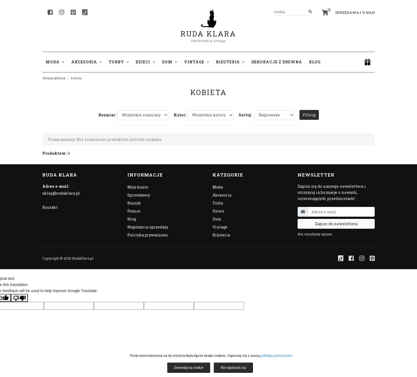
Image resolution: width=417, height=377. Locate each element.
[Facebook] (50, 12)
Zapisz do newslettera (336, 223)
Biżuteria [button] (230, 61)
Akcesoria (221, 195)
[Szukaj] (310, 12)
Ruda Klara (208, 29)
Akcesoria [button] (86, 61)
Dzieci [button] (145, 61)
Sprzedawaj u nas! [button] (355, 12)
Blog (315, 61)
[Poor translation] (19, 298)
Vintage (219, 227)
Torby (217, 203)
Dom (217, 219)
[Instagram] (61, 12)
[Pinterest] (73, 12)
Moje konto (137, 187)
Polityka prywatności (147, 234)
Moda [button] (55, 61)
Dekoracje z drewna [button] (276, 61)
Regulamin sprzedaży (147, 227)
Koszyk (134, 203)
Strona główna (54, 78)
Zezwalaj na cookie (188, 367)
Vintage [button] (196, 61)
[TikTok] (84, 12)
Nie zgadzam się (233, 367)
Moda (217, 187)
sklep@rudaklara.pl (61, 193)
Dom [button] (169, 61)
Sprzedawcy (138, 195)
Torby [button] (119, 61)
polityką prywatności (276, 355)
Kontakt (50, 207)
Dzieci (218, 211)
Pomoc (133, 211)
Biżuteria (221, 234)
